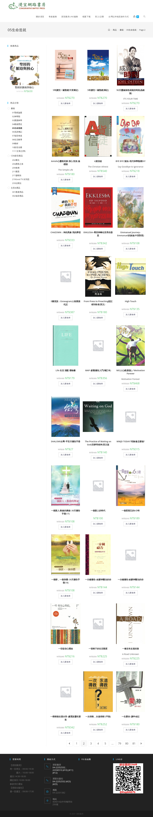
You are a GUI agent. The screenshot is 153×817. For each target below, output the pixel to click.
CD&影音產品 (17, 155)
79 (119, 743)
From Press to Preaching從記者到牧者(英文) (98, 303)
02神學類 (16, 116)
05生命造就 (17, 128)
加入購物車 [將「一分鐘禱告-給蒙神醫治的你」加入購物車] (131, 592)
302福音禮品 (17, 195)
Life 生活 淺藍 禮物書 (66, 370)
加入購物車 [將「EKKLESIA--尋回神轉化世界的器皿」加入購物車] (98, 248)
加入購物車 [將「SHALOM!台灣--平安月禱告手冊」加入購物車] (66, 454)
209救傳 (15, 167)
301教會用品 (17, 192)
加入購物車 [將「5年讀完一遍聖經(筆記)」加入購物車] (98, 103)
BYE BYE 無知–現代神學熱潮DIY (131, 161)
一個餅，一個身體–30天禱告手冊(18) (65, 581)
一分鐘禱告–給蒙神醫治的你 (98, 579)
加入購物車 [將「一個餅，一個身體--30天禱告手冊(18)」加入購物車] (66, 596)
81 (134, 743)
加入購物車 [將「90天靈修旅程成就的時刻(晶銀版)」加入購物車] (131, 108)
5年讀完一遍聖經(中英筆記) (65, 90)
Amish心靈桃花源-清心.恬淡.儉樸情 (65, 163)
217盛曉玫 (16, 175)
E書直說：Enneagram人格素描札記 (65, 303)
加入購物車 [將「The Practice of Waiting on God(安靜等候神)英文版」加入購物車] (98, 458)
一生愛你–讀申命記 (130, 716)
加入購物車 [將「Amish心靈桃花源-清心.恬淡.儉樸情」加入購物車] (66, 179)
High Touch (130, 301)
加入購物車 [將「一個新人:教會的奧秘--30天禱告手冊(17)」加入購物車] (66, 527)
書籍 (13, 108)
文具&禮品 (15, 187)
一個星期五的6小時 (131, 510)
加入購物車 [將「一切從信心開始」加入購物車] (66, 662)
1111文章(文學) (18, 151)
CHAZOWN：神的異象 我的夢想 (66, 232)
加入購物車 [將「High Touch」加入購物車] (131, 314)
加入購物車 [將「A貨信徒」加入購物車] (98, 176)
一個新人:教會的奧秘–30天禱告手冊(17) (65, 512)
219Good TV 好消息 (20, 179)
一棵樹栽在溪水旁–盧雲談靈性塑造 (65, 718)
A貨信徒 (98, 161)
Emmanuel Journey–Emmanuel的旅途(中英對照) (130, 234)
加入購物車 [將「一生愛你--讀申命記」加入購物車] (131, 729)
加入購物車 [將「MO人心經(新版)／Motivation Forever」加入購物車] (131, 389)
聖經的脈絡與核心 (24, 87)
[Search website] (144, 16)
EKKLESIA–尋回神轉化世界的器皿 (98, 234)
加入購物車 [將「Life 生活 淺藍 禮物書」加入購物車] (66, 383)
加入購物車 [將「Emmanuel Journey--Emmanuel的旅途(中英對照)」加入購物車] (131, 248)
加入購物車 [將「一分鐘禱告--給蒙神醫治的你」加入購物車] (98, 592)
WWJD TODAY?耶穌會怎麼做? (131, 441)
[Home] (109, 30)
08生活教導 (17, 139)
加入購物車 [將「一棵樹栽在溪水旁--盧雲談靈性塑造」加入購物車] (66, 733)
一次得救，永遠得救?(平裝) (98, 716)
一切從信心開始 (65, 648)
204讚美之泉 (17, 164)
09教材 (15, 143)
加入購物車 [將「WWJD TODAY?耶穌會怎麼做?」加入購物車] (131, 454)
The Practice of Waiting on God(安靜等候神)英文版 (98, 443)
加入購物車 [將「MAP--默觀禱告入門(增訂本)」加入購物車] (98, 383)
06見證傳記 (17, 131)
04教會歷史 (17, 124)
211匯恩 (15, 171)
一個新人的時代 (98, 510)
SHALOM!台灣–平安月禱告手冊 (65, 441)
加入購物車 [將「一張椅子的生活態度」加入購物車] (98, 662)
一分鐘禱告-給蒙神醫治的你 (131, 579)
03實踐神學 (17, 120)
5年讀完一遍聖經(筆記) (98, 90)
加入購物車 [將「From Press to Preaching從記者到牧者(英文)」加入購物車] (98, 317)
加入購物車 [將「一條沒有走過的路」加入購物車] (131, 664)
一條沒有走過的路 (130, 648)
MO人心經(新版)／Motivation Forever (130, 372)
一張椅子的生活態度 (98, 648)
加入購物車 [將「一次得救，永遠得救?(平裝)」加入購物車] (98, 729)
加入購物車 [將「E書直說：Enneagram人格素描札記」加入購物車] (66, 317)
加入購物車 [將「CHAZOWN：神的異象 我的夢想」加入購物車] (66, 245)
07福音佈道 (17, 135)
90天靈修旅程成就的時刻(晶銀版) (131, 92)
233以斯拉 (16, 183)
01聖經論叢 (17, 112)
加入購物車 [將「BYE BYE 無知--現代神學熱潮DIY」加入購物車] (131, 176)
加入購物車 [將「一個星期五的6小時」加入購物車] (131, 524)
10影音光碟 (17, 147)
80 (126, 743)
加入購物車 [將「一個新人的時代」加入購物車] (98, 524)
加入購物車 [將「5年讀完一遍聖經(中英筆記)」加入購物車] (66, 103)
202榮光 (15, 160)
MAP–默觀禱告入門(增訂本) (98, 370)
